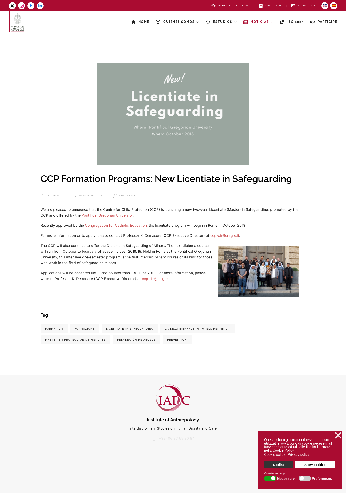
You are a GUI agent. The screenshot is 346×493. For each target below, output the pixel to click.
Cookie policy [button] (274, 454)
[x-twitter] (12, 5)
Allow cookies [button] (314, 465)
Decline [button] (278, 465)
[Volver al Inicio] (16, 21)
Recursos (270, 6)
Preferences (322, 478)
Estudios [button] (221, 22)
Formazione (85, 328)
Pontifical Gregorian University (107, 215)
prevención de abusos (136, 339)
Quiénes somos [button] (177, 22)
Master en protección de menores (75, 339)
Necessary (286, 478)
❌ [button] (338, 435)
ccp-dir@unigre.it (224, 235)
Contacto (303, 6)
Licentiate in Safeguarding (130, 328)
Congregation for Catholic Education (116, 225)
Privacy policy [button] (298, 454)
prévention (177, 339)
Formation (54, 328)
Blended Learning (230, 6)
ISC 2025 (292, 22)
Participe (323, 22)
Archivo (50, 195)
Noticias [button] (258, 22)
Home (140, 22)
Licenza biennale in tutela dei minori (198, 328)
